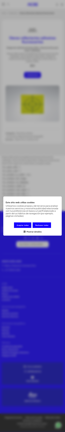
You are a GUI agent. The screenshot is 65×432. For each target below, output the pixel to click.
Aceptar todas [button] (23, 225)
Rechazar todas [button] (41, 225)
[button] (32, 231)
